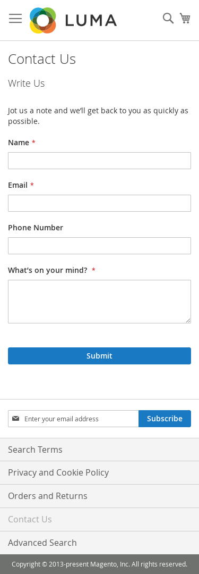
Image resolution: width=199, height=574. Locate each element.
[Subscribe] (165, 418)
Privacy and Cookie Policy (58, 472)
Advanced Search (42, 542)
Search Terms (35, 449)
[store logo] (74, 20)
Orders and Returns (48, 496)
